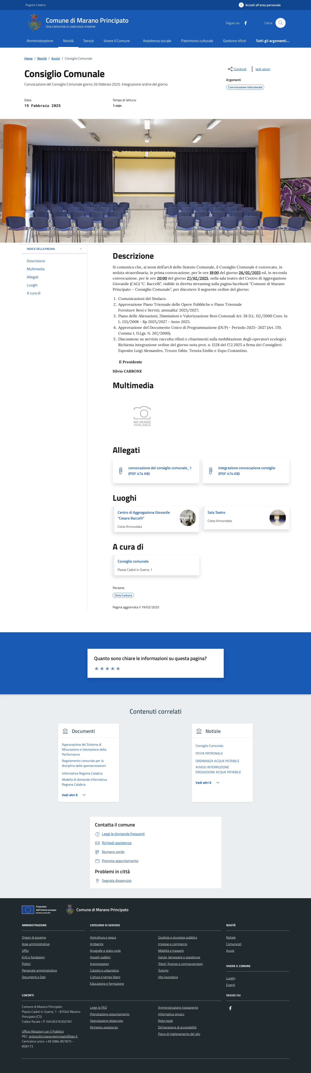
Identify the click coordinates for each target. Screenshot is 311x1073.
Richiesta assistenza (104, 1027)
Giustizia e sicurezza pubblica (177, 937)
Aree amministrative (36, 943)
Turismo (163, 970)
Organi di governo (34, 937)
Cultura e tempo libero (105, 976)
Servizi (88, 40)
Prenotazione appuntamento (109, 1014)
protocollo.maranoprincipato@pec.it (53, 1036)
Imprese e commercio (172, 943)
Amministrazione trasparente (178, 1007)
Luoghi (230, 978)
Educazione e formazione (107, 983)
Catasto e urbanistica (104, 970)
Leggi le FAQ (98, 1007)
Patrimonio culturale (197, 40)
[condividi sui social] (236, 69)
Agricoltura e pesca (103, 937)
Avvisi (230, 950)
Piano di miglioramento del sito (179, 1033)
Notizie (231, 937)
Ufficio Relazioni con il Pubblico (43, 1031)
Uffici (25, 950)
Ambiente (96, 943)
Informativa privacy (171, 1014)
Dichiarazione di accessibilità (177, 1027)
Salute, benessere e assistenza (179, 957)
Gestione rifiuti (234, 40)
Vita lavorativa (168, 976)
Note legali (165, 1020)
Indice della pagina (54, 249)
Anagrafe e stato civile (105, 950)
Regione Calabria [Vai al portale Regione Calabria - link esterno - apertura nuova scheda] (36, 5)
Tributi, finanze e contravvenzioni (180, 963)
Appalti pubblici (100, 957)
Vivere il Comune (117, 40)
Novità (68, 40)
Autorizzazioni (99, 963)
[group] (89, 765)
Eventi (230, 984)
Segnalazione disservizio (106, 1020)
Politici (26, 963)
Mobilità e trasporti (171, 950)
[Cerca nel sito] (280, 23)
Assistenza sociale (157, 40)
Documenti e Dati (34, 976)
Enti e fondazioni (33, 957)
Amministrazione (40, 40)
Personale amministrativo (39, 970)
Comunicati (233, 943)
